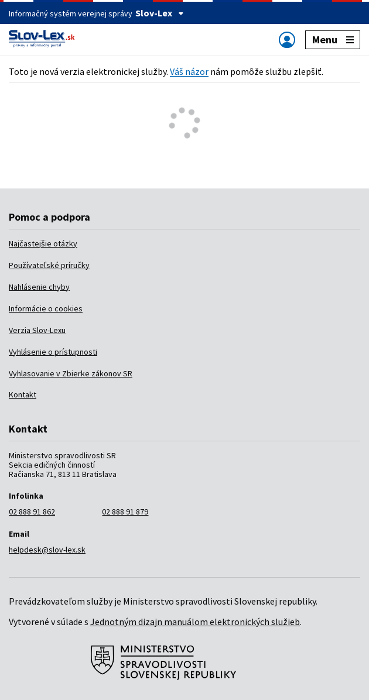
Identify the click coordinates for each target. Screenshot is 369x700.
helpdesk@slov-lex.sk (47, 549)
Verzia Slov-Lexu (37, 330)
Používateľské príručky (49, 265)
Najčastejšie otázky (43, 243)
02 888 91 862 (32, 511)
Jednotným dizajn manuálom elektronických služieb (195, 621)
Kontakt (22, 394)
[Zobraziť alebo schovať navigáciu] (287, 39)
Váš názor (189, 71)
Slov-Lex (159, 13)
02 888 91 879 (125, 511)
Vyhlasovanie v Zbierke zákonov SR (70, 373)
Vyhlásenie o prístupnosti (53, 351)
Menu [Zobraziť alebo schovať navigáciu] (333, 39)
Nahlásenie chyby (39, 287)
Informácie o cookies (46, 308)
